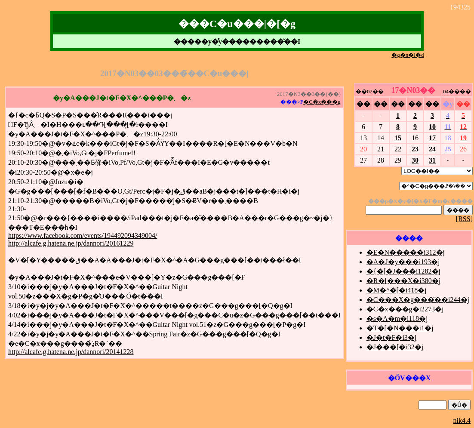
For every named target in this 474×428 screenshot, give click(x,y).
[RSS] (464, 218)
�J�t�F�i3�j (391, 337)
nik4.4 (462, 420)
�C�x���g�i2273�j (405, 309)
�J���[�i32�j (394, 347)
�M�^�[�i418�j (396, 290)
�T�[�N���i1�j (400, 328)
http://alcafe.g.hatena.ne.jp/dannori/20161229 (70, 243)
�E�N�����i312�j (405, 252)
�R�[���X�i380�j (403, 280)
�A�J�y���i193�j (403, 261)
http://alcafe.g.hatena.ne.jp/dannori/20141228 (70, 351)
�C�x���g (322, 102)
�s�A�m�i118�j (397, 318)
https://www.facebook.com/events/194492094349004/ (82, 235)
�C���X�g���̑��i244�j (417, 299)
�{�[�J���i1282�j (403, 271)
